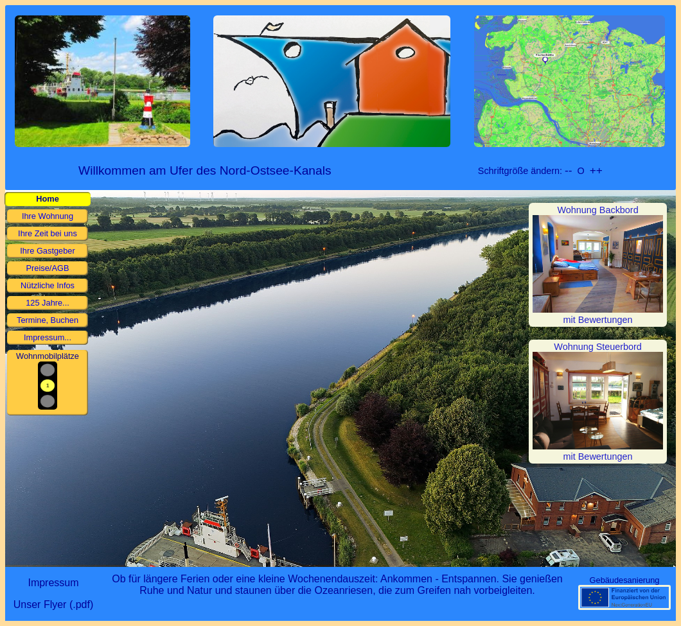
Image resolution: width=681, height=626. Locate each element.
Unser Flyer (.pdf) (53, 604)
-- (568, 170)
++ (596, 170)
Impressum (53, 582)
